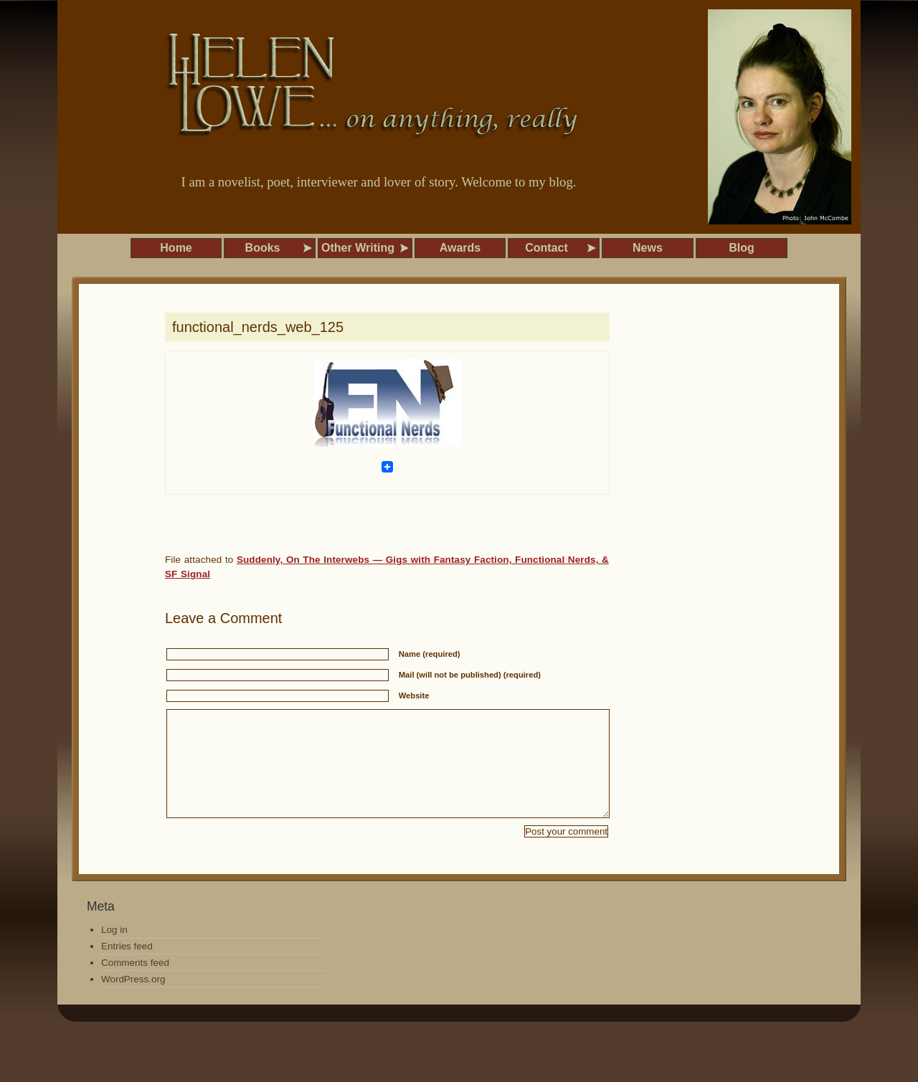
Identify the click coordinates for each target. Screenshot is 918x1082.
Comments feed (135, 984)
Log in (114, 951)
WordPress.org (133, 1000)
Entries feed (127, 967)
